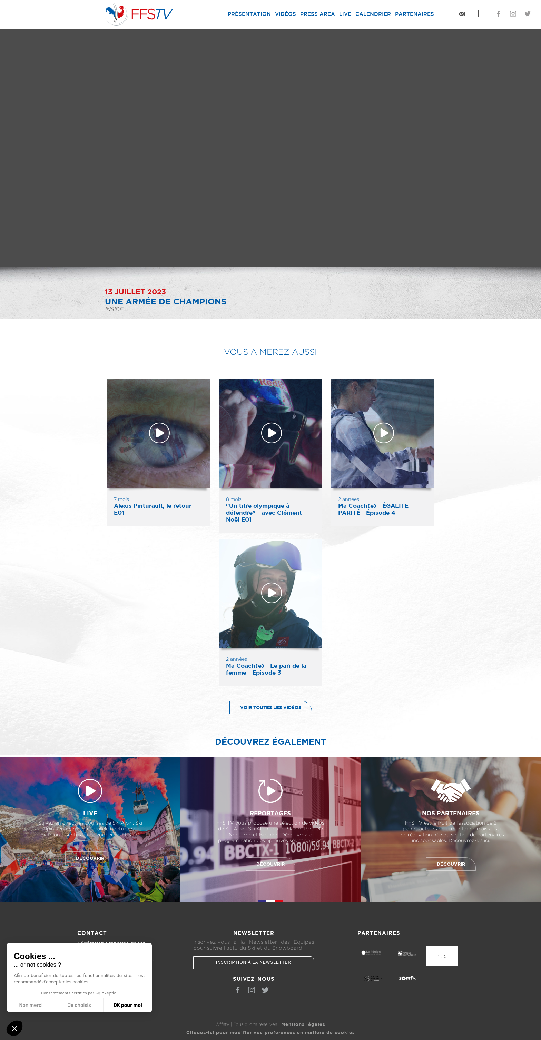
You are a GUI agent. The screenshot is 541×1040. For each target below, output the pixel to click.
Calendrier (373, 14)
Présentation (249, 14)
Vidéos (285, 14)
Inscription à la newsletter (253, 962)
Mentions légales (303, 1024)
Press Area (317, 14)
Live (345, 14)
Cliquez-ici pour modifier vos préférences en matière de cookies (270, 1032)
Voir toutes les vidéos (265, 707)
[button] (14, 1028)
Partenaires (414, 14)
